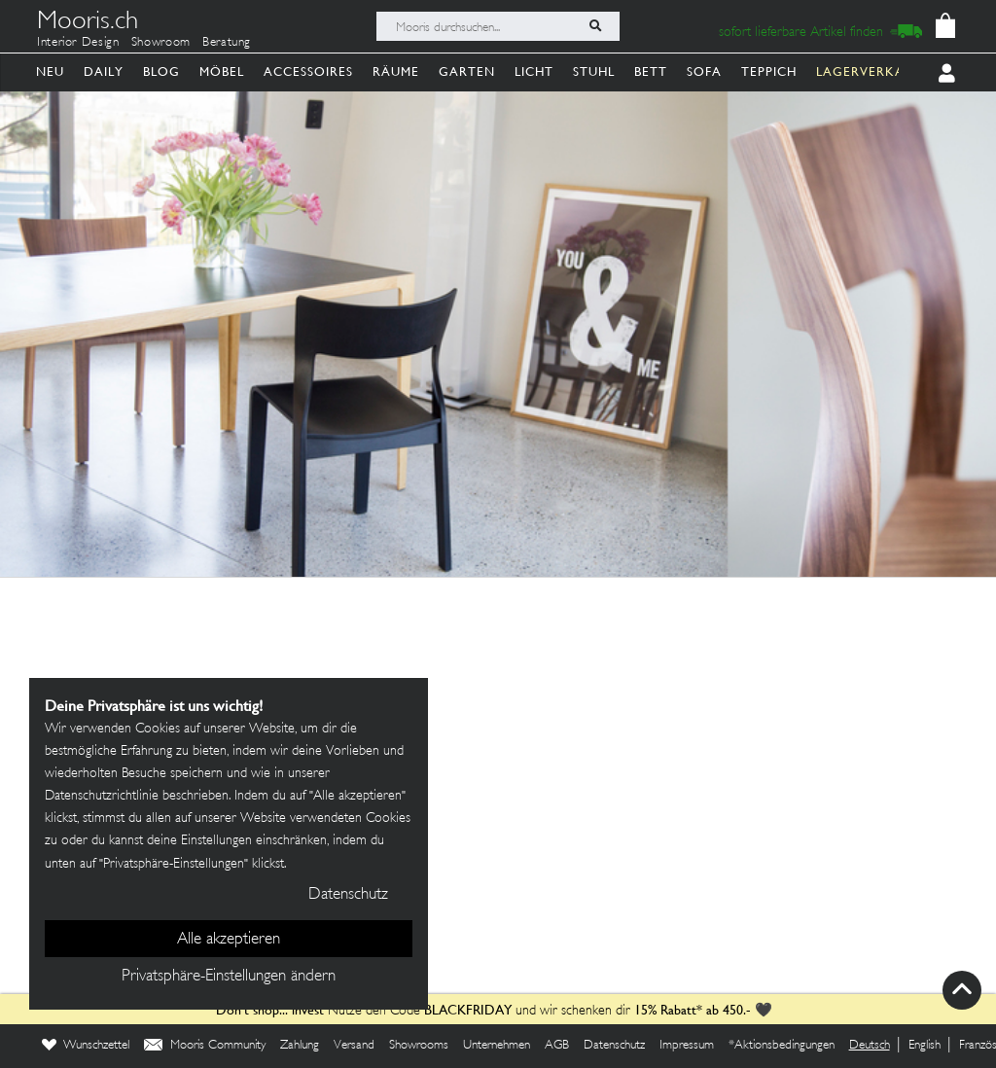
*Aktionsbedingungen (782, 1045)
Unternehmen (496, 1045)
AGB (557, 1045)
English (924, 1045)
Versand (354, 1045)
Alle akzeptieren (228, 939)
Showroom (161, 43)
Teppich (769, 71)
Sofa (704, 71)
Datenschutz (614, 1045)
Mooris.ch (87, 23)
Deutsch (869, 1045)
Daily (104, 71)
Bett (650, 71)
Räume (396, 71)
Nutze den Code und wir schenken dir (423, 1011)
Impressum (686, 1045)
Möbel (221, 71)
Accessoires (308, 71)
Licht (534, 71)
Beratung (226, 43)
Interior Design (78, 43)
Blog (161, 71)
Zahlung (299, 1045)
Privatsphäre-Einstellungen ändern (229, 976)
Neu (50, 71)
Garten (467, 71)
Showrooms (418, 1045)
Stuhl (594, 71)
